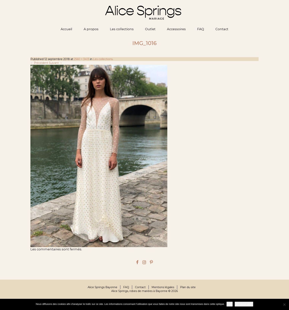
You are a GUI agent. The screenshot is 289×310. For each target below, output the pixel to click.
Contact (221, 29)
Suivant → (55, 63)
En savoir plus (244, 304)
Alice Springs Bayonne (102, 287)
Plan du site (188, 287)
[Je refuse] (284, 304)
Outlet (150, 29)
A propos (91, 29)
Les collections (122, 29)
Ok (229, 304)
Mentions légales (163, 287)
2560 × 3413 (81, 59)
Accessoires (176, 29)
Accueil (66, 29)
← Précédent (39, 63)
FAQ (200, 29)
